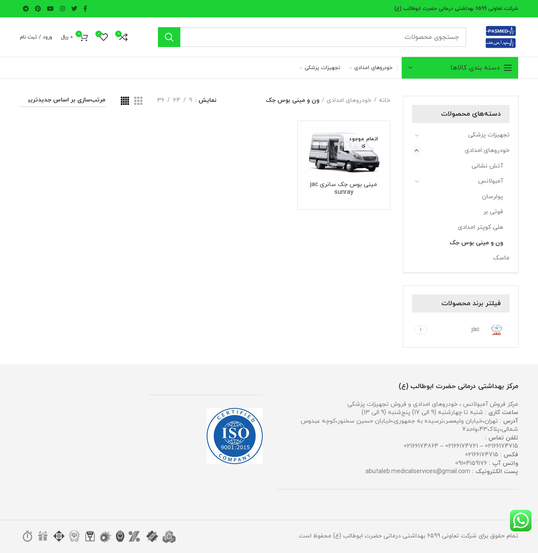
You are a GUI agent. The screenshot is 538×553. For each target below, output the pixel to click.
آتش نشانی (487, 166)
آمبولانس (490, 181)
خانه (384, 100)
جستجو (169, 37)
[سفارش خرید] (63, 101)
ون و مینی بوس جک (476, 243)
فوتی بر (493, 212)
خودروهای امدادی (487, 150)
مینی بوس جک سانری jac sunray (343, 188)
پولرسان (492, 197)
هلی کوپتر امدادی (480, 227)
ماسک (501, 258)
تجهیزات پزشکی (489, 135)
